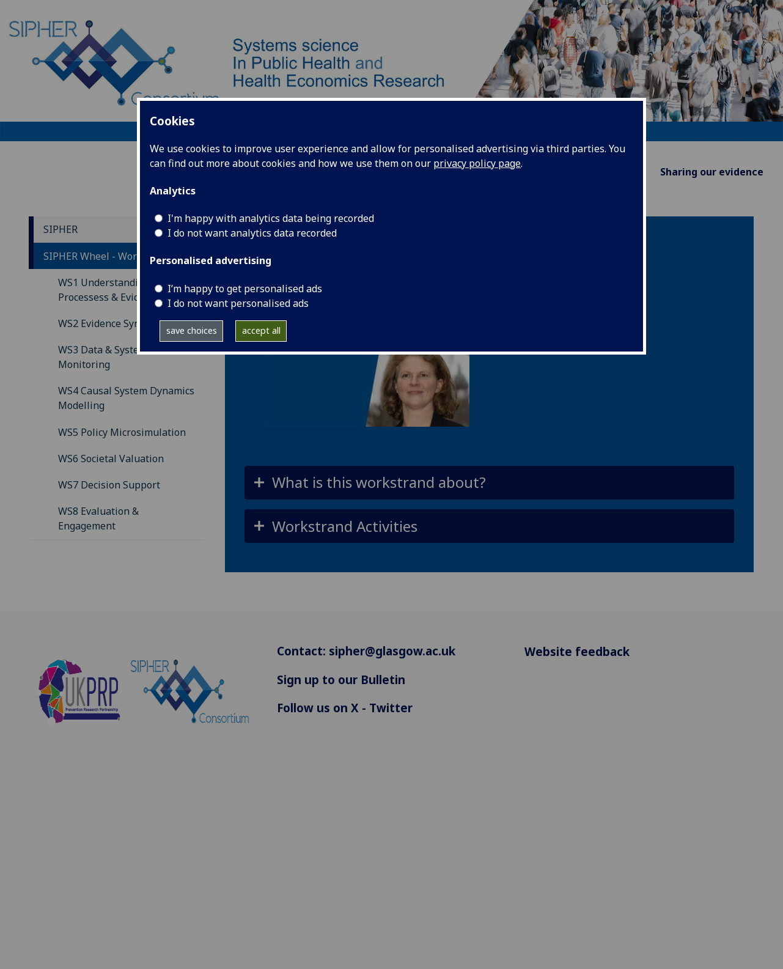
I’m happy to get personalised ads (244, 288)
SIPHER (60, 229)
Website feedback (577, 651)
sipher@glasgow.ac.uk (392, 650)
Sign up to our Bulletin (341, 679)
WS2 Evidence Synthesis (113, 323)
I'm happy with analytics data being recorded (270, 218)
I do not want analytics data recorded (252, 233)
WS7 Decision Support (109, 485)
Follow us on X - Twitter (345, 707)
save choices (191, 330)
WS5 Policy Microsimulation (122, 432)
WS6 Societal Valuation (111, 458)
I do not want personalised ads (238, 303)
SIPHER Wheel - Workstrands (110, 256)
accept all (261, 330)
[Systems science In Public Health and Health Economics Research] (391, 69)
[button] (489, 482)
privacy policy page (477, 163)
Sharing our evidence (711, 172)
